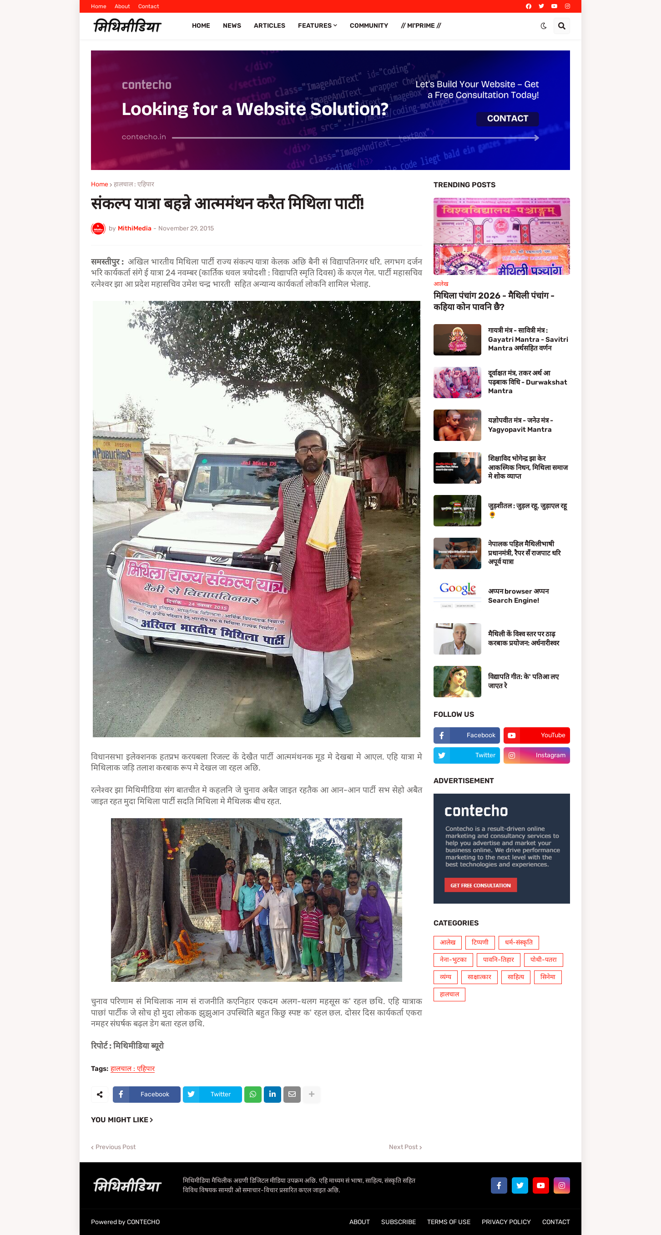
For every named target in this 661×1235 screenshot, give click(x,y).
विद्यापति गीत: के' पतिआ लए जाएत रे (523, 681)
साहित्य (516, 977)
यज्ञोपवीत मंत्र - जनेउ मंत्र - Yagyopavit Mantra (520, 425)
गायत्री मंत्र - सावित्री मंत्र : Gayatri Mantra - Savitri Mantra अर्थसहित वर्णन (528, 339)
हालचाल (449, 994)
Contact (148, 6)
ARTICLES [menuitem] (269, 26)
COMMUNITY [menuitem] (369, 26)
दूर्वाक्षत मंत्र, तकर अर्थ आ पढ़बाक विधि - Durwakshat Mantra (527, 382)
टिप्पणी (480, 942)
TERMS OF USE (448, 1222)
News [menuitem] (232, 26)
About (122, 6)
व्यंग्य (445, 977)
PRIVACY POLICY (506, 1222)
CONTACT (556, 1222)
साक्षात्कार (479, 977)
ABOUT (359, 1222)
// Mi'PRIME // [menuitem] (421, 26)
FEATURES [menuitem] (315, 26)
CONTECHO (143, 1222)
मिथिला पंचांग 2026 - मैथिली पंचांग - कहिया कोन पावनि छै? (494, 301)
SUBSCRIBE (398, 1222)
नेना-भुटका (453, 960)
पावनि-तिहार (498, 960)
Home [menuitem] (201, 26)
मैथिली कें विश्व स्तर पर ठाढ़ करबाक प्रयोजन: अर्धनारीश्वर (523, 638)
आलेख (447, 942)
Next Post (403, 1147)
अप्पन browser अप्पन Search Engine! (518, 596)
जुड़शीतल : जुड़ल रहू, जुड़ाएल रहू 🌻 (527, 510)
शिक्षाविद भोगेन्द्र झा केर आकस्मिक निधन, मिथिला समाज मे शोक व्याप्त (528, 467)
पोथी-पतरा (543, 960)
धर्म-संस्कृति (519, 942)
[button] (544, 26)
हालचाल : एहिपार (134, 184)
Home (98, 6)
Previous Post (116, 1147)
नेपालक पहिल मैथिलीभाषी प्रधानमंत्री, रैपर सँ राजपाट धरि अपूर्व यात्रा (524, 553)
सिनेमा (547, 977)
